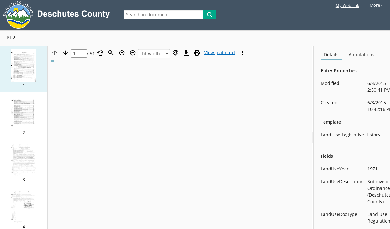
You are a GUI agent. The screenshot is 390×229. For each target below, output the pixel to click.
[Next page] (65, 52)
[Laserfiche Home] (58, 15)
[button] (23, 69)
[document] (352, 137)
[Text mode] (219, 53)
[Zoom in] (121, 52)
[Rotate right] (175, 52)
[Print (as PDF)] (197, 52)
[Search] (209, 14)
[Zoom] (111, 52)
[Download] (186, 52)
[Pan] (100, 52)
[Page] (79, 53)
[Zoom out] (132, 52)
